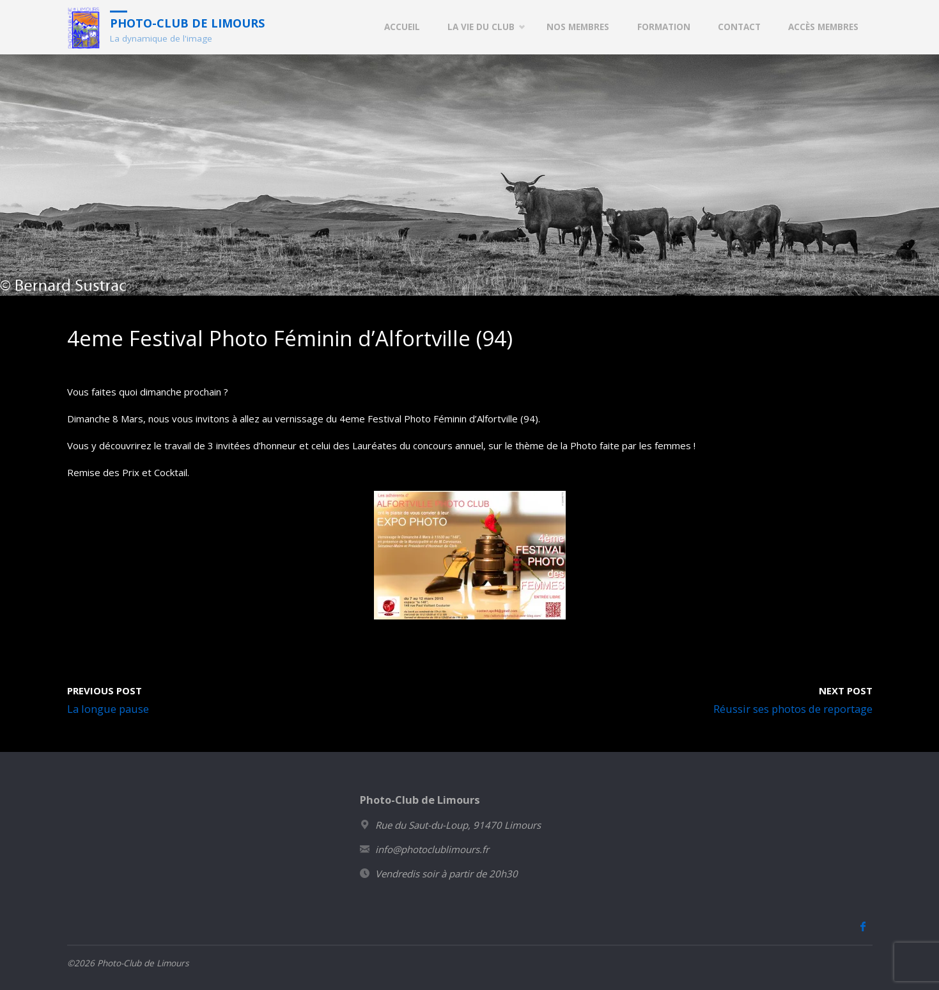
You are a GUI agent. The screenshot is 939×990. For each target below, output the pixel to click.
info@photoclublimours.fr (432, 849)
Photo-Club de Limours (187, 22)
